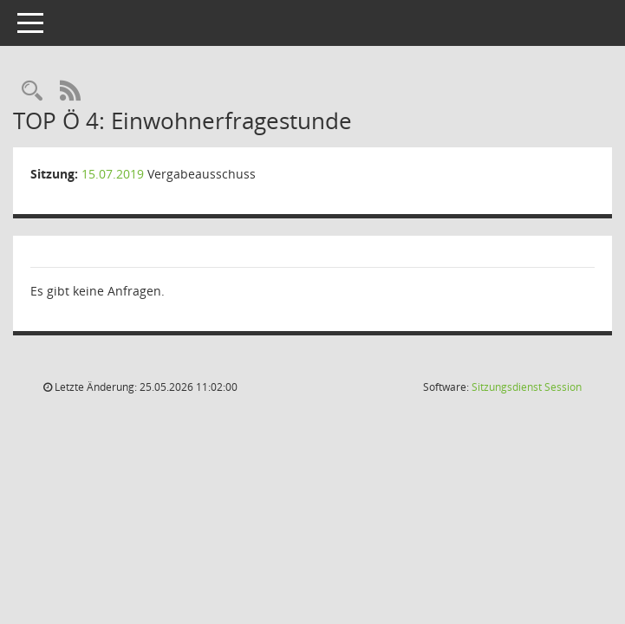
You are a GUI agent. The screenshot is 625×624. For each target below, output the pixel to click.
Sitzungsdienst (527, 387)
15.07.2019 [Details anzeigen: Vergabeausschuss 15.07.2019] (112, 174)
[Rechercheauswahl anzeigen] (32, 91)
